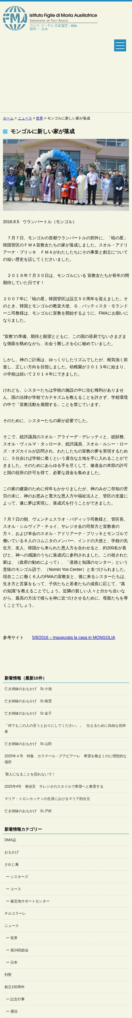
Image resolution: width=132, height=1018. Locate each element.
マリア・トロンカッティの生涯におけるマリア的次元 (47, 799)
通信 (14, 1011)
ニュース (11, 926)
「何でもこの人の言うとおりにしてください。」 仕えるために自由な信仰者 (65, 728)
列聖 (8, 975)
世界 (14, 938)
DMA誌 (10, 840)
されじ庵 (11, 864)
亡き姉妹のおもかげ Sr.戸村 (28, 811)
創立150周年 (14, 987)
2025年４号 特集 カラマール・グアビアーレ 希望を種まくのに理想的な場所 (65, 759)
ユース (15, 889)
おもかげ (11, 852)
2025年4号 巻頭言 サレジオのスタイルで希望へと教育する (53, 786)
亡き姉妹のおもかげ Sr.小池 (28, 689)
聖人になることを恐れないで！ (29, 774)
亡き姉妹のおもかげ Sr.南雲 (28, 701)
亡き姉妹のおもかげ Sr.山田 (28, 744)
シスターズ (19, 877)
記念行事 (17, 999)
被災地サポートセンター (30, 901)
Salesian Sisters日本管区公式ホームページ (50, 57)
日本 (14, 962)
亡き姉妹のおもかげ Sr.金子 (28, 713)
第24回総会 (19, 950)
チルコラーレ (15, 913)
